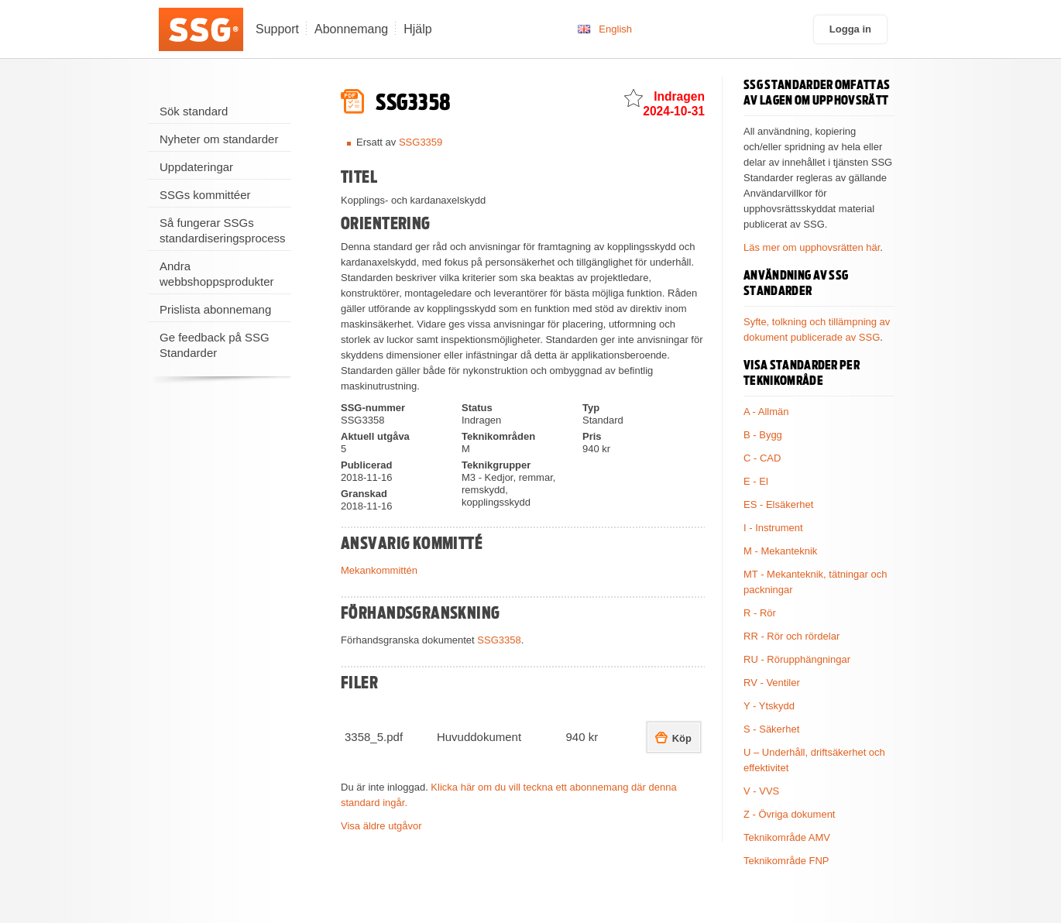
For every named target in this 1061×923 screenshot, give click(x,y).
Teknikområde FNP (786, 860)
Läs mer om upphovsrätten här (811, 247)
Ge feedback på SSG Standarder (215, 345)
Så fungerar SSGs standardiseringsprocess (223, 230)
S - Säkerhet (771, 729)
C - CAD (762, 458)
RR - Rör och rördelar (791, 636)
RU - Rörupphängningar (796, 659)
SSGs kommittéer (205, 194)
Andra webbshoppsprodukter (217, 273)
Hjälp (417, 29)
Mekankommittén (379, 570)
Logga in (850, 29)
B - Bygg (762, 435)
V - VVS (761, 791)
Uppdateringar (196, 166)
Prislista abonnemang (215, 309)
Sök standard (194, 111)
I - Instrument (773, 528)
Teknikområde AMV (786, 837)
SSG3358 (498, 640)
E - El (755, 481)
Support (277, 29)
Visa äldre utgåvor (381, 826)
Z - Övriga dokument (789, 814)
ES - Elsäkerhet (778, 504)
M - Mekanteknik (780, 551)
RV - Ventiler (771, 682)
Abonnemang (351, 29)
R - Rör (759, 613)
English (615, 29)
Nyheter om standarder (219, 139)
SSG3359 (420, 142)
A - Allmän (766, 411)
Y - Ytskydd (769, 706)
